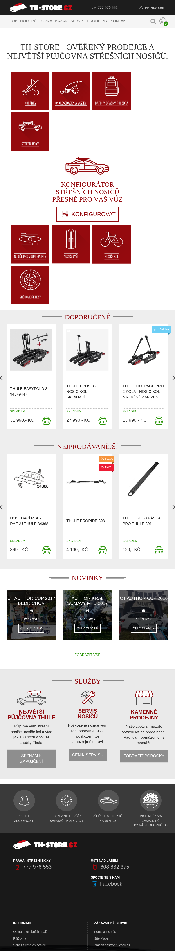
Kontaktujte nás (105, 846)
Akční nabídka (104, 883)
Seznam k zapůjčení (31, 673)
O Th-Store (21, 873)
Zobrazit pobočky (144, 670)
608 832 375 (110, 782)
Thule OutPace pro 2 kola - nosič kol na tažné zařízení (143, 306)
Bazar (61, 21)
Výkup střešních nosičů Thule (33, 894)
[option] (31, 292)
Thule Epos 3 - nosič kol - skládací (81, 306)
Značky (99, 877)
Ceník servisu (87, 669)
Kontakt (119, 21)
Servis (78, 21)
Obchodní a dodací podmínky (33, 880)
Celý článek (31, 543)
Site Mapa (101, 853)
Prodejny (97, 21)
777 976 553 (105, 7)
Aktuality (19, 900)
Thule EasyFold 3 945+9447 (28, 306)
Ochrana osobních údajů (30, 846)
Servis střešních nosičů (29, 860)
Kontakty (19, 887)
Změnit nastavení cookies (112, 860)
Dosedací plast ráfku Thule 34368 (29, 436)
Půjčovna (42, 21)
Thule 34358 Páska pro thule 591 (141, 436)
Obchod (20, 21)
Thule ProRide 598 (85, 436)
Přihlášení (151, 7)
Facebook (106, 799)
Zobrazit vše (87, 570)
